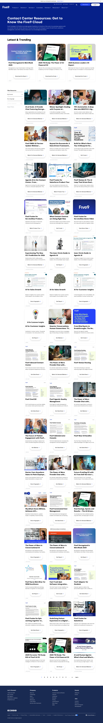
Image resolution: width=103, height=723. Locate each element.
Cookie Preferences (58, 715)
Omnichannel (55, 701)
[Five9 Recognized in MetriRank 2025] (21, 52)
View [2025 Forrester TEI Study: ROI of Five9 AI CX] (35, 666)
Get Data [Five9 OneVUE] (35, 411)
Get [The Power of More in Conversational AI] (59, 557)
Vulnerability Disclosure (34, 715)
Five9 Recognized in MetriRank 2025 (21, 64)
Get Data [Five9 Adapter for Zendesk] (84, 593)
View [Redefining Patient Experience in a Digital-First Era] (59, 630)
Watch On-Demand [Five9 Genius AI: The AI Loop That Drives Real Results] (83, 191)
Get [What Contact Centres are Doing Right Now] (59, 228)
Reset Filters (10, 107)
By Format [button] (10, 94)
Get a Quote (10, 694)
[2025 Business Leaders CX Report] (81, 52)
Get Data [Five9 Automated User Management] (59, 520)
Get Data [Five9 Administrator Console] (59, 447)
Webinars (77, 692)
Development (78, 706)
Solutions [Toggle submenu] (23, 7)
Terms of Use (15, 715)
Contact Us (71, 4)
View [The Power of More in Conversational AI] (35, 557)
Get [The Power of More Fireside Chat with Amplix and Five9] (83, 411)
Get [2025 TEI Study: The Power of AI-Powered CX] (59, 666)
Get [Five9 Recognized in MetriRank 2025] (84, 557)
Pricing (53, 699)
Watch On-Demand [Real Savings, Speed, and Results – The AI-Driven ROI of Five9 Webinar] (83, 520)
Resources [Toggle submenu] (56, 7)
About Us (32, 692)
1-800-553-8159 (58, 4)
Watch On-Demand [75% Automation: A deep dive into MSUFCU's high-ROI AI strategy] (83, 118)
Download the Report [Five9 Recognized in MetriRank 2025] (21, 76)
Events (76, 694)
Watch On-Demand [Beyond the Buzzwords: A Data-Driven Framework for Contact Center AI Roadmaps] (59, 155)
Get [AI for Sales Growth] (59, 301)
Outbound (54, 696)
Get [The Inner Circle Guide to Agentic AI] (59, 265)
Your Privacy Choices (70, 715)
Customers (39, 7)
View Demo (85, 4)
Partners (77, 703)
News (31, 696)
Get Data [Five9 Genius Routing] (84, 374)
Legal (8, 715)
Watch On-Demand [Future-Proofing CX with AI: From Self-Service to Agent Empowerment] (83, 484)
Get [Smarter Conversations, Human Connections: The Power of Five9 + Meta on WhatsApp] (59, 338)
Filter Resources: (11, 90)
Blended (54, 698)
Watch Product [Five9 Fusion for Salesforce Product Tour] (59, 191)
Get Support (65, 4)
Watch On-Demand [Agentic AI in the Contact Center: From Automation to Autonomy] (35, 191)
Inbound (54, 694)
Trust (44, 715)
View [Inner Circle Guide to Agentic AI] (84, 265)
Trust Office (33, 701)
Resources (32, 699)
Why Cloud (54, 703)
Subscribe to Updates (12, 698)
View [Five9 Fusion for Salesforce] (84, 630)
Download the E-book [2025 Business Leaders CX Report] (81, 76)
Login (95, 4)
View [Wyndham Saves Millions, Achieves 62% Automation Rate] (35, 520)
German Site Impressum (35, 703)
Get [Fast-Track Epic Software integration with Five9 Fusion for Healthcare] (59, 593)
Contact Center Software (58, 692)
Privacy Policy (24, 715)
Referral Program (79, 704)
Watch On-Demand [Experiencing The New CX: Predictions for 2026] (35, 265)
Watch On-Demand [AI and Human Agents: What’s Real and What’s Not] (83, 666)
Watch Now (60, 1)
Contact (32, 698)
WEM (53, 705)
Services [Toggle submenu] (31, 7)
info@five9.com (11, 699)
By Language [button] (10, 99)
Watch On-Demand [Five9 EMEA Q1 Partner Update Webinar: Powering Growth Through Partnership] (35, 155)
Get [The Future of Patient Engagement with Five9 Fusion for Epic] (35, 447)
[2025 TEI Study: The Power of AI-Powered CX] (51, 52)
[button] (100, 1)
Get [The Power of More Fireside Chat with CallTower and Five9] (59, 484)
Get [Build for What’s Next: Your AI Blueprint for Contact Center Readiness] (84, 155)
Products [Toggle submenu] (15, 7)
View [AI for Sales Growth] (35, 301)
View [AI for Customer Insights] (84, 301)
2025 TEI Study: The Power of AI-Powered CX (51, 64)
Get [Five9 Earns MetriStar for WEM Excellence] (35, 593)
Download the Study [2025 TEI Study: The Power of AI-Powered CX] (51, 76)
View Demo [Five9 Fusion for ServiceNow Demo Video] (84, 228)
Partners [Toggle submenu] (47, 7)
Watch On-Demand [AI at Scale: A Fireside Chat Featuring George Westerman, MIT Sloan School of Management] (35, 118)
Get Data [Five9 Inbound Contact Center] (35, 374)
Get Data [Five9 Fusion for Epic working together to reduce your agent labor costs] (35, 630)
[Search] (76, 4)
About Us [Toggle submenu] (64, 7)
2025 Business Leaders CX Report (78, 64)
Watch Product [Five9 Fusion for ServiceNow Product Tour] (35, 228)
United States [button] (91, 715)
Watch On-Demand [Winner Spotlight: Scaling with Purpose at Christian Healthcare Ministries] (59, 118)
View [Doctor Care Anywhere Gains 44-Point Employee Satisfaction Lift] (35, 484)
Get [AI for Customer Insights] (35, 338)
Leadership (32, 694)
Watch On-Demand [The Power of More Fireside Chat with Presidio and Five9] (59, 374)
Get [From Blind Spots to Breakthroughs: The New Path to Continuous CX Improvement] (84, 338)
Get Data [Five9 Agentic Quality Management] (59, 411)
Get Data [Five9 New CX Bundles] (84, 447)
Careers (77, 701)
